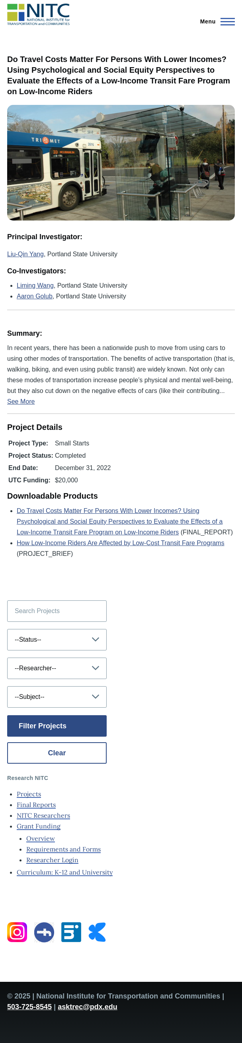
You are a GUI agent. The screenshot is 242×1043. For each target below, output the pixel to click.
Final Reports (36, 805)
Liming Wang (35, 285)
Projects (29, 794)
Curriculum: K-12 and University (65, 872)
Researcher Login (52, 860)
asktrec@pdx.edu (87, 1007)
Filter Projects (42, 726)
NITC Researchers (43, 815)
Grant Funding (38, 826)
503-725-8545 (29, 1007)
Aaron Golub (35, 296)
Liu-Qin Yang (25, 254)
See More (21, 401)
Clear (57, 753)
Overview (40, 838)
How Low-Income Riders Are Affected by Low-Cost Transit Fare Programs (120, 543)
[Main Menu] (215, 21)
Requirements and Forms (63, 849)
